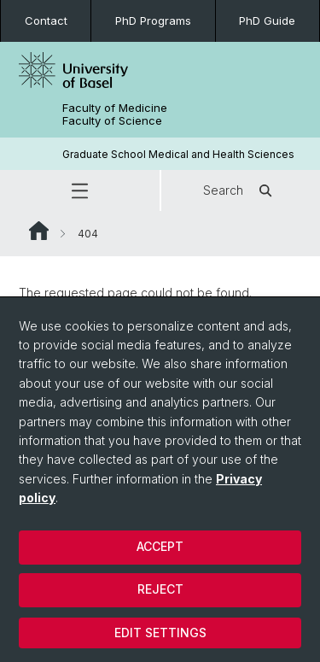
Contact (46, 20)
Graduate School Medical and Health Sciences (178, 154)
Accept (160, 546)
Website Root (39, 230)
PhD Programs (153, 20)
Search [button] (240, 190)
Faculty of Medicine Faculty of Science (114, 114)
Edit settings (160, 632)
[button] (80, 190)
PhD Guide (267, 20)
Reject (160, 589)
